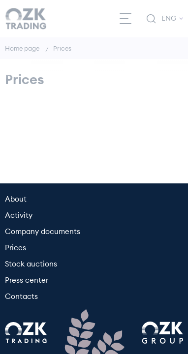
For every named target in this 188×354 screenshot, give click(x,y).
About (16, 199)
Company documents (42, 232)
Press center (26, 280)
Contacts (21, 296)
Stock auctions (31, 264)
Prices (15, 248)
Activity (18, 215)
